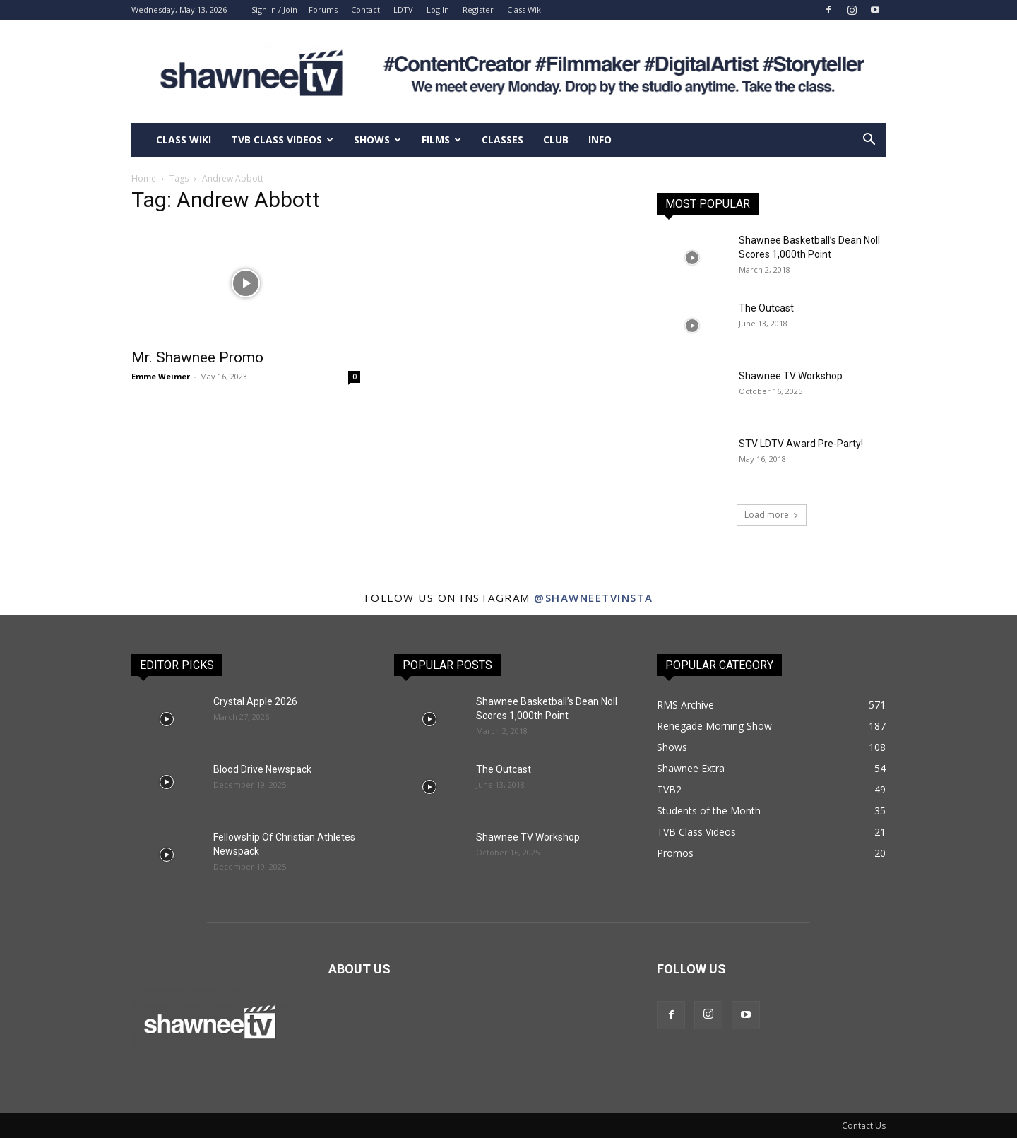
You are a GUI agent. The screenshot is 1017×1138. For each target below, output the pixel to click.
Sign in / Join (274, 9)
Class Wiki (525, 9)
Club (556, 139)
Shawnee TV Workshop (791, 375)
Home (143, 178)
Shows (377, 139)
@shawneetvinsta (593, 598)
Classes (502, 139)
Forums (323, 9)
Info (600, 139)
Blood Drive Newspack (262, 769)
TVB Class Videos (282, 139)
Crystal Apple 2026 (255, 701)
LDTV (403, 9)
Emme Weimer (160, 376)
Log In (438, 9)
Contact (365, 9)
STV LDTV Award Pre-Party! (801, 443)
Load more (771, 515)
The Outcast (766, 308)
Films (441, 139)
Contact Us (864, 1126)
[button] (869, 141)
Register (478, 9)
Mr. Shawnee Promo (197, 357)
